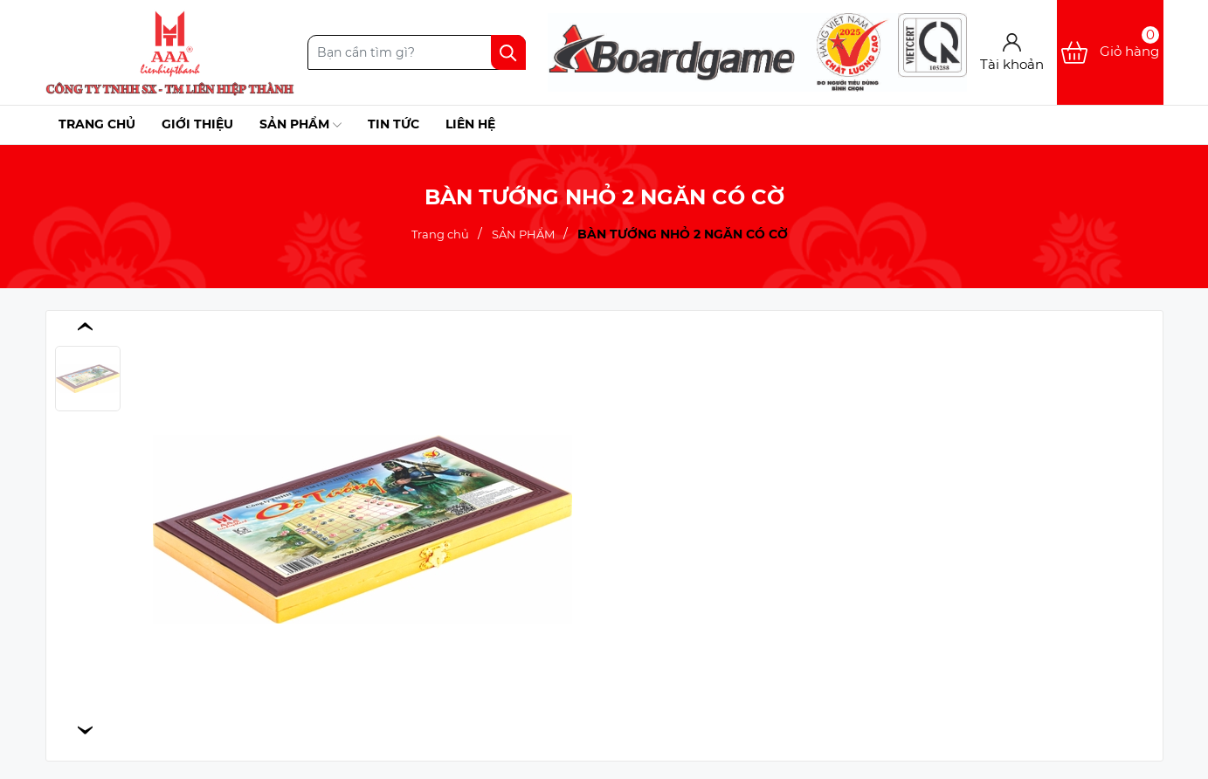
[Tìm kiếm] (508, 52)
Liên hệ (470, 124)
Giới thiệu (197, 124)
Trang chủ (97, 124)
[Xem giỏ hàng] (1110, 52)
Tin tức (393, 124)
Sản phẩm (300, 125)
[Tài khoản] (1012, 52)
